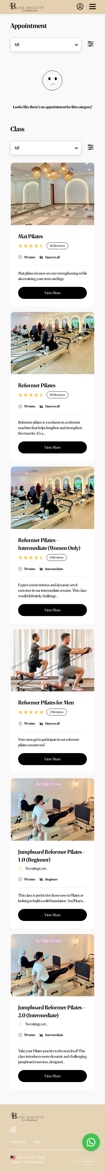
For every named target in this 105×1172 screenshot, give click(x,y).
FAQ (37, 1142)
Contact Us (18, 1142)
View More (52, 293)
